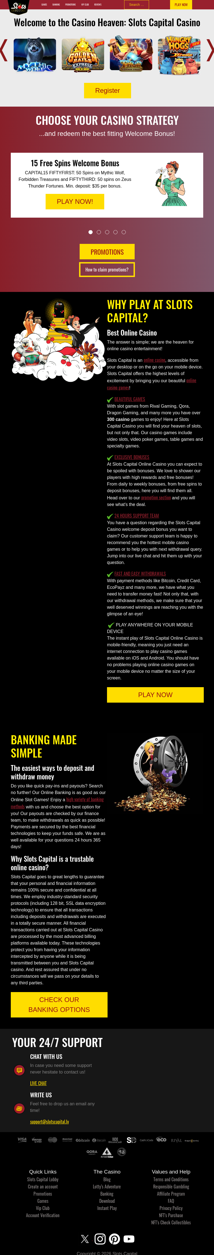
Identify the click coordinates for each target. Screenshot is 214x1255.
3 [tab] (107, 232)
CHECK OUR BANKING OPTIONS (59, 1004)
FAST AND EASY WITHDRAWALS (140, 573)
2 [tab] (99, 232)
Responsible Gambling (171, 1186)
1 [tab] (90, 232)
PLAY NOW (181, 4)
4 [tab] (115, 232)
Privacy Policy (171, 1208)
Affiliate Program (171, 1193)
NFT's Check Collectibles (171, 1222)
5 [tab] (124, 232)
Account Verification (42, 1215)
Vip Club (85, 4)
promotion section (156, 497)
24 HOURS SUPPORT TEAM (136, 515)
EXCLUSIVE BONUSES (131, 457)
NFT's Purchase (171, 1215)
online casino (154, 360)
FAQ (171, 1201)
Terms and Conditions (171, 1179)
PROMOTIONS (107, 252)
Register (107, 90)
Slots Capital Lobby (42, 1179)
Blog (107, 1179)
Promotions (70, 4)
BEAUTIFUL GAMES (129, 399)
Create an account (43, 1186)
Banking (56, 4)
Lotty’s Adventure (107, 1186)
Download (107, 1201)
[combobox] (136, 4)
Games (44, 4)
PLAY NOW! (75, 201)
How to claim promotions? (107, 269)
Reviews (97, 4)
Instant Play (107, 1208)
